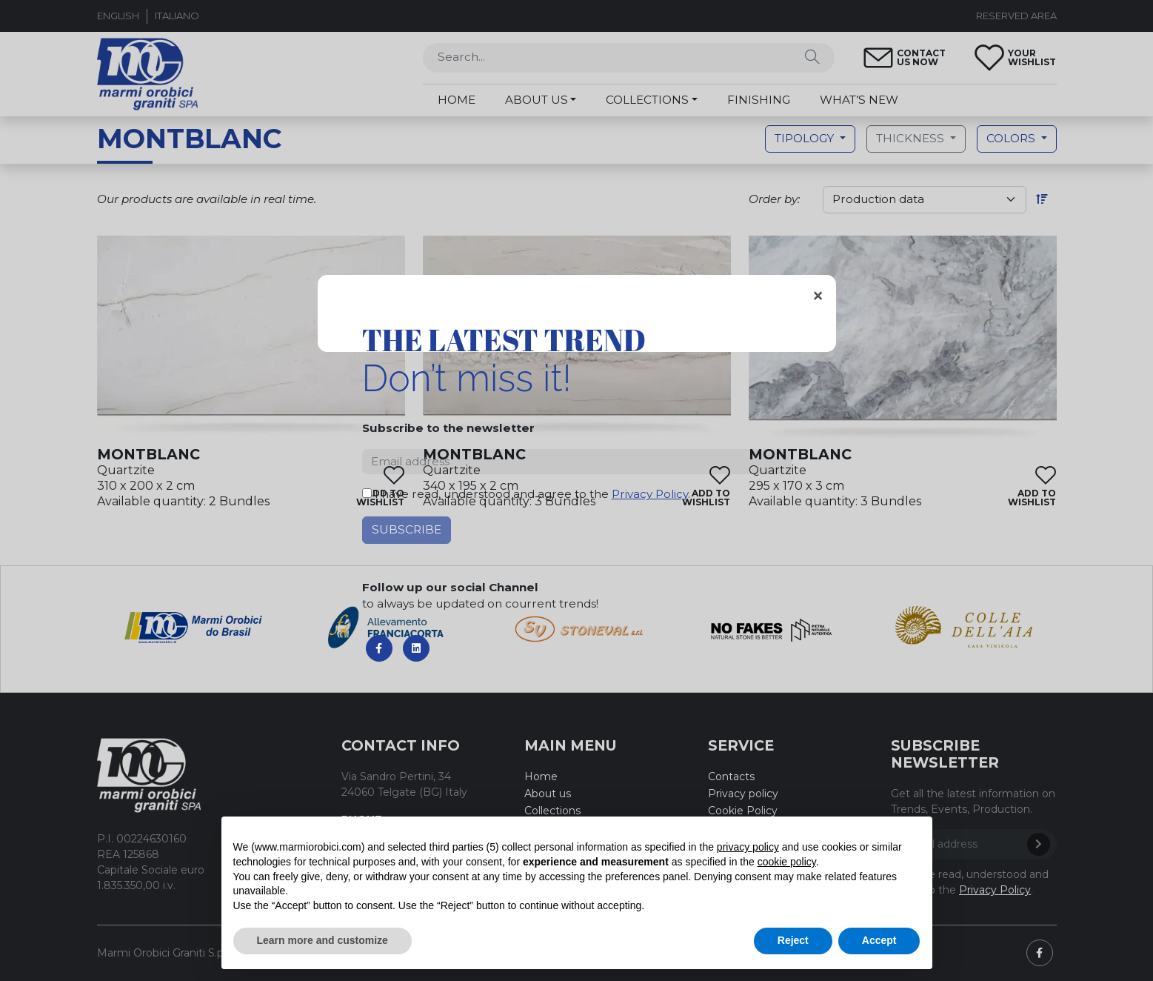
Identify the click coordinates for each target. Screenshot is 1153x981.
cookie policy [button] (787, 862)
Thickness (911, 138)
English (118, 15)
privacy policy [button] (748, 847)
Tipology (806, 138)
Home (541, 776)
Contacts (731, 776)
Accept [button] (879, 940)
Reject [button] (793, 940)
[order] (924, 199)
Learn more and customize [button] (322, 940)
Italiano (177, 15)
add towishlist (380, 497)
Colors (1012, 138)
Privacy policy (743, 793)
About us (547, 793)
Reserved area (1016, 15)
